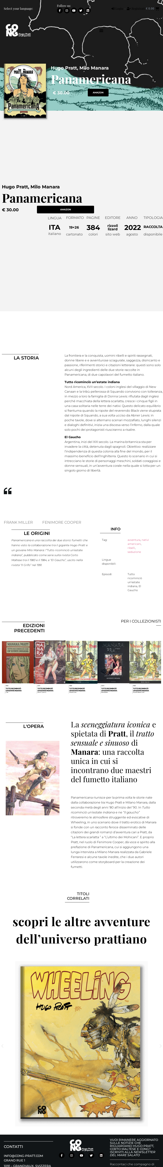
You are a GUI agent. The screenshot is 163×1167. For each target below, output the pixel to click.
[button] (101, 30)
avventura (134, 540)
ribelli (131, 548)
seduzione (134, 552)
